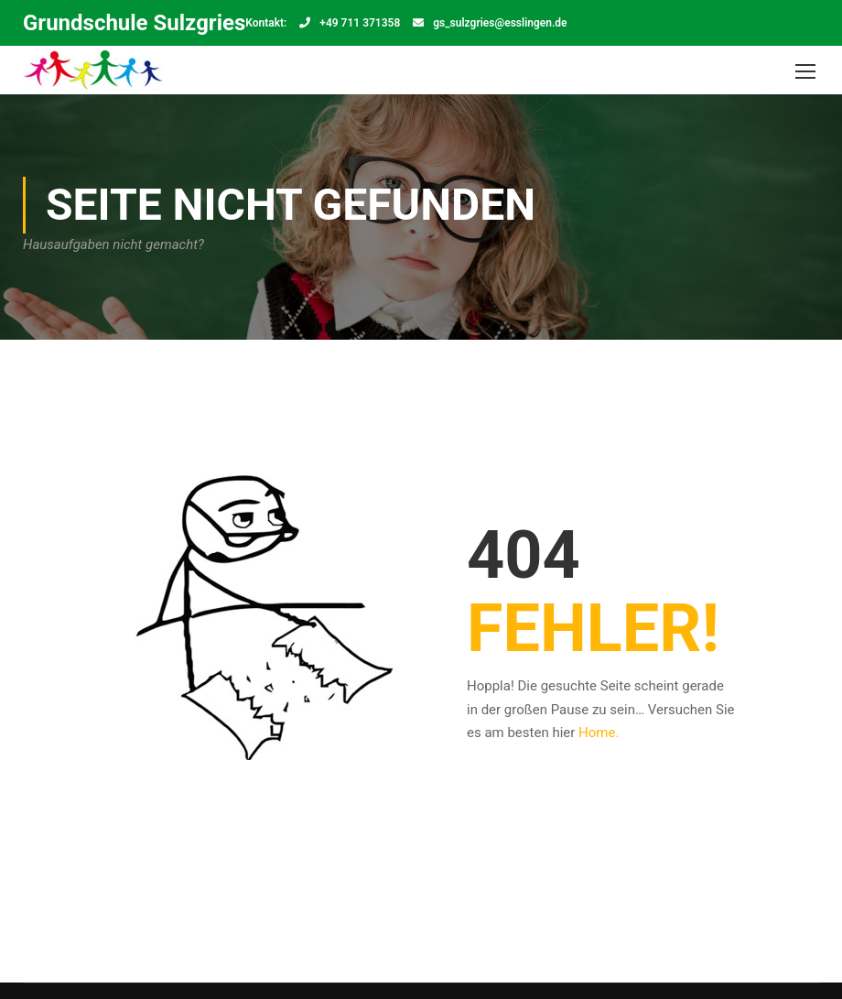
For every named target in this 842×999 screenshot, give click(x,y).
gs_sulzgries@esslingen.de (500, 22)
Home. (598, 732)
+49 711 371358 (359, 22)
